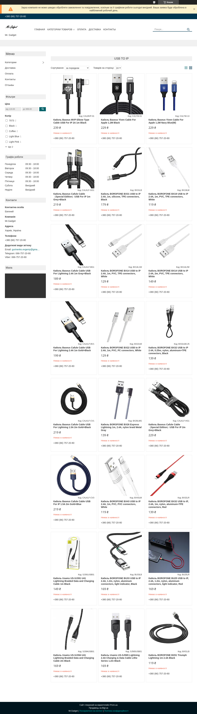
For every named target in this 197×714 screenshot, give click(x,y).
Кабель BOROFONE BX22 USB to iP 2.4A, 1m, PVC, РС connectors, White (121, 349)
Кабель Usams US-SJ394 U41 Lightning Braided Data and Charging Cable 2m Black (73, 658)
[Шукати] (188, 29)
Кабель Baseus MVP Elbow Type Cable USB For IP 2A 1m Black (71, 121)
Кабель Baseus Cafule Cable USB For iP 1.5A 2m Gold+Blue (71, 503)
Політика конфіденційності (116, 711)
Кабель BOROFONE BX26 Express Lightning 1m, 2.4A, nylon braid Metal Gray (121, 427)
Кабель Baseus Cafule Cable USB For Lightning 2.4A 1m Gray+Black (72, 272)
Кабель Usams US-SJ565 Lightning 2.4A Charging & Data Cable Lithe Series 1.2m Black (120, 658)
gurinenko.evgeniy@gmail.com (26, 249)
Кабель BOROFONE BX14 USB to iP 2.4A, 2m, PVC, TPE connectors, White (168, 273)
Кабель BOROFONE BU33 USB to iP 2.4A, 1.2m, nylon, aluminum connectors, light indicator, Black (121, 581)
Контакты (109, 29)
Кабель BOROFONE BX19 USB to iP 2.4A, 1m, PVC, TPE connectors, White (168, 197)
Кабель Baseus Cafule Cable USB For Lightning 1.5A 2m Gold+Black (72, 426)
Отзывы (9, 85)
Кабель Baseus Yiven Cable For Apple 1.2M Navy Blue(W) (166, 121)
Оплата (81, 29)
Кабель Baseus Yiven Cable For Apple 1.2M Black (118, 121)
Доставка (95, 29)
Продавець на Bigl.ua (98, 708)
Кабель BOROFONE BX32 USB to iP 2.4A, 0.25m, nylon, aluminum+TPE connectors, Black (168, 350)
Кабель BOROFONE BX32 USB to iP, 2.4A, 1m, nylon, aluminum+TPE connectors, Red (168, 504)
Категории (10, 62)
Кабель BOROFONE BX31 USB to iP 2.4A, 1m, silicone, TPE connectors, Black (121, 197)
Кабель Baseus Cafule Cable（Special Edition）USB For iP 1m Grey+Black (71, 197)
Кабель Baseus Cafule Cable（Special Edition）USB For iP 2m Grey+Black (167, 427)
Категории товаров (59, 29)
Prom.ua (113, 705)
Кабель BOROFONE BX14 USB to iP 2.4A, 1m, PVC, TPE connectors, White (121, 273)
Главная (39, 29)
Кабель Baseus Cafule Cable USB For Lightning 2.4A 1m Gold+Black (72, 349)
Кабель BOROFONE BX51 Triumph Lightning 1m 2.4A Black (168, 656)
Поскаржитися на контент (91, 711)
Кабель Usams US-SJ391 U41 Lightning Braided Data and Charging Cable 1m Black (73, 581)
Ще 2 (10, 147)
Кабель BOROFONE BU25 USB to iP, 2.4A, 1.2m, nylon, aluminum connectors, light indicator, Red (169, 581)
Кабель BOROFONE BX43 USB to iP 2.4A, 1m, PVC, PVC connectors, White (121, 504)
